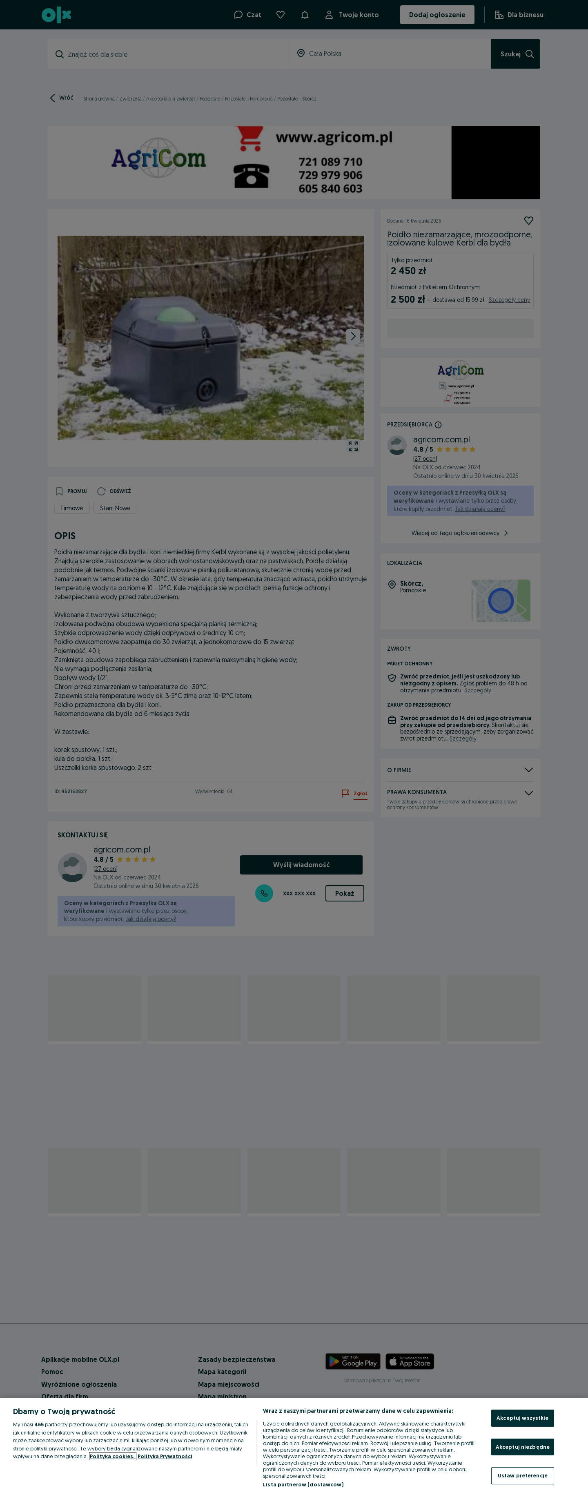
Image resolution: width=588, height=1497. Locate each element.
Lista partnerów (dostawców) (303, 1484)
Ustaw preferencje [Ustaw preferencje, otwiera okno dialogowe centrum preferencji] (523, 1475)
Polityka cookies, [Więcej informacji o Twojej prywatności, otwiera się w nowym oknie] (113, 1456)
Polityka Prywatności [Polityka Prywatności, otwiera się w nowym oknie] (165, 1456)
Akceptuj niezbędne (523, 1446)
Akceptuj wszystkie (522, 1417)
